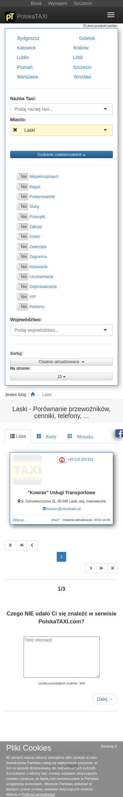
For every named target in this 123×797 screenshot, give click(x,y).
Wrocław (82, 76)
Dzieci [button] (35, 236)
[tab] (46, 436)
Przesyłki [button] (37, 216)
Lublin (23, 57)
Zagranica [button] (38, 256)
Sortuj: (16, 353)
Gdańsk (87, 38)
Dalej (105, 699)
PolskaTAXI (26, 17)
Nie (24, 176)
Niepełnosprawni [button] (44, 176)
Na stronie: (20, 368)
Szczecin (82, 67)
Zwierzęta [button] (38, 246)
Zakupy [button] (36, 226)
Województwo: (26, 319)
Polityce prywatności (38, 794)
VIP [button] (33, 296)
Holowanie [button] (39, 266)
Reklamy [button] (37, 306)
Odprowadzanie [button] (43, 286)
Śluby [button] (34, 206)
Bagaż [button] (35, 186)
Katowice (26, 47)
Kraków (81, 47)
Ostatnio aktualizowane (61, 361)
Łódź (78, 57)
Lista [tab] (18, 436)
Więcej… (20, 520)
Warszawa (27, 76)
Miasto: (18, 119)
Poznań (24, 67)
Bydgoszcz (28, 38)
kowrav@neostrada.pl (64, 509)
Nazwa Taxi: (23, 98)
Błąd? (55, 520)
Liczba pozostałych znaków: (58, 683)
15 (61, 376)
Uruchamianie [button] (41, 276)
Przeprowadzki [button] (42, 196)
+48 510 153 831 (80, 459)
